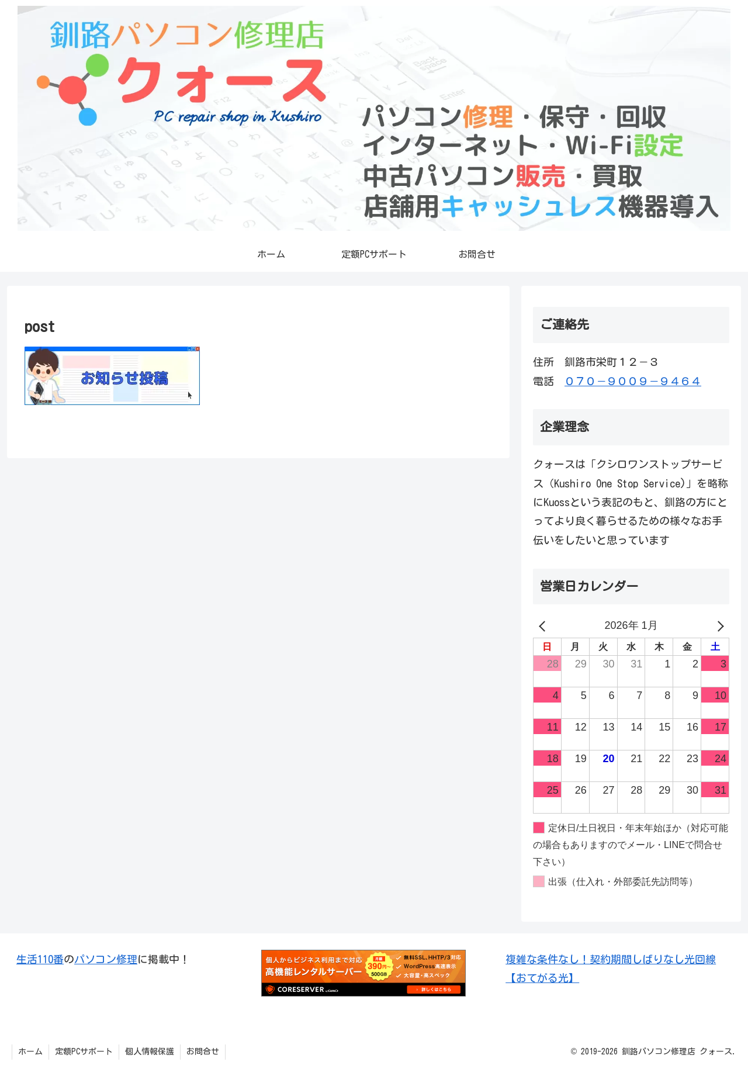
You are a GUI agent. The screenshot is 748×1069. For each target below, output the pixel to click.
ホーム (30, 1051)
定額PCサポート (84, 1051)
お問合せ (202, 1051)
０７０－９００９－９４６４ (633, 381)
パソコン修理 (105, 959)
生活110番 (40, 959)
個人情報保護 (149, 1051)
